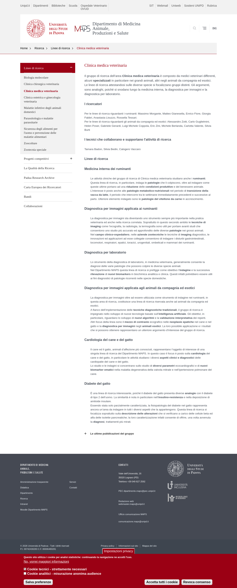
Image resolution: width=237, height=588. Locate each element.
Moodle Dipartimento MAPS (34, 509)
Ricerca (39, 48)
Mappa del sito (149, 546)
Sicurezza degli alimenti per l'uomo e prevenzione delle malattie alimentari (41, 132)
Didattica (24, 487)
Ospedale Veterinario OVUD (94, 7)
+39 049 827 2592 (136, 481)
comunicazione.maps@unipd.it (133, 521)
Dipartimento (26, 493)
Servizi (72, 482)
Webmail (162, 5)
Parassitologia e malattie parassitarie (38, 120)
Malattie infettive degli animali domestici (42, 110)
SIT (151, 5)
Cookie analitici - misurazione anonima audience (64, 577)
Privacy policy (107, 546)
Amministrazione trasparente (34, 482)
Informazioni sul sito (128, 546)
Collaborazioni (33, 206)
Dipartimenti (40, 5)
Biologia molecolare (36, 77)
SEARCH (210, 33)
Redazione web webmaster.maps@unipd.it (131, 502)
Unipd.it (25, 5)
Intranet (24, 504)
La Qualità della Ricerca (39, 168)
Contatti (73, 487)
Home (24, 48)
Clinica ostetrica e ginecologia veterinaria (42, 99)
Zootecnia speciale (35, 149)
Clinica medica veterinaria (93, 48)
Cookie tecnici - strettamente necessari (57, 572)
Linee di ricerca (60, 48)
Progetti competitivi (36, 158)
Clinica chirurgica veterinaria (41, 84)
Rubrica (212, 5)
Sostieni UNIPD (194, 5)
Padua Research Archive (39, 177)
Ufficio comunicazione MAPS (132, 514)
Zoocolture (30, 143)
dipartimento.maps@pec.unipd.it (139, 491)
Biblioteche (58, 5)
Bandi (27, 196)
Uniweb (176, 5)
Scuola (73, 5)
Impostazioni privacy (118, 554)
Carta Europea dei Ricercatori (42, 187)
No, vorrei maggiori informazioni (46, 564)
